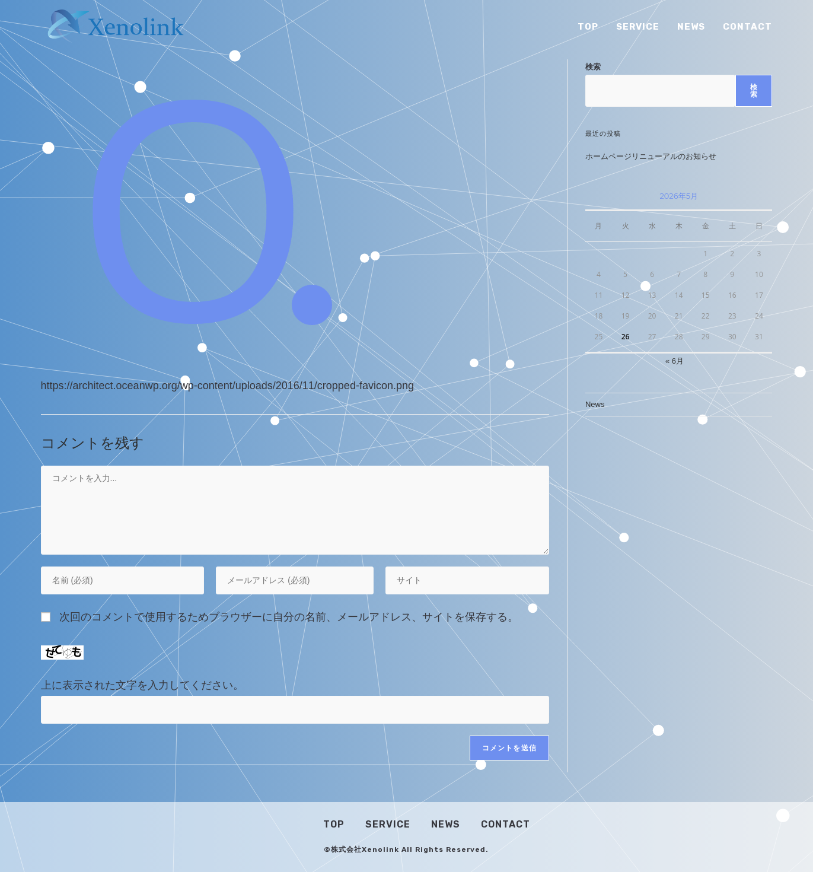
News (595, 404)
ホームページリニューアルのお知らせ (650, 156)
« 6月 (674, 361)
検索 (593, 66)
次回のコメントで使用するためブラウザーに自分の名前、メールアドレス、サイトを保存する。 (288, 617)
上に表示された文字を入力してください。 (142, 685)
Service (387, 824)
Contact (505, 824)
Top (334, 824)
